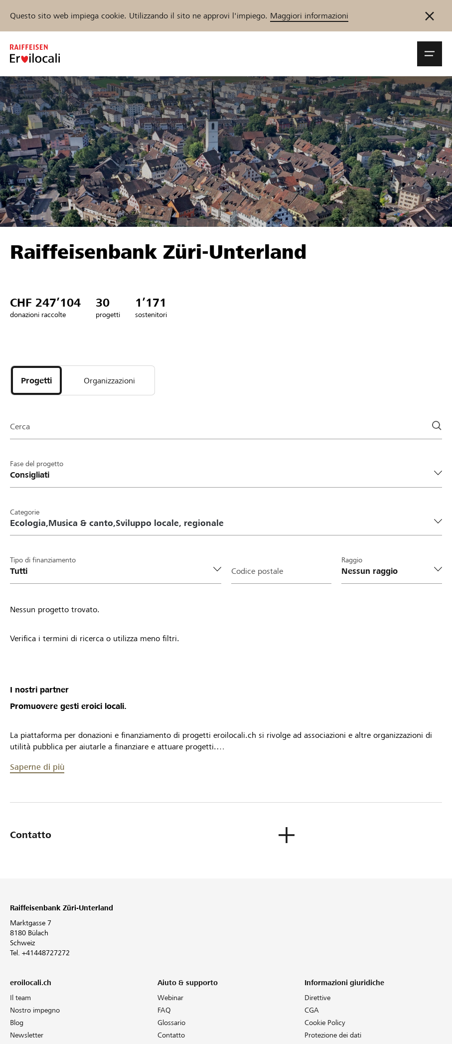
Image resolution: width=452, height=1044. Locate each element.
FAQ (164, 1010)
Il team (20, 998)
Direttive (317, 998)
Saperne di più (37, 767)
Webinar (170, 998)
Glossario (171, 1023)
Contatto (171, 1035)
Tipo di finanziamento (43, 560)
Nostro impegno (35, 1010)
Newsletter (26, 1035)
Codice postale (257, 571)
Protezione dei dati (332, 1035)
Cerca (20, 426)
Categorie (24, 512)
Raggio (351, 560)
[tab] (36, 380)
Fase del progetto (36, 464)
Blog (16, 1023)
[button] (429, 53)
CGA (311, 1010)
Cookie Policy (324, 1023)
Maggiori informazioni (309, 15)
